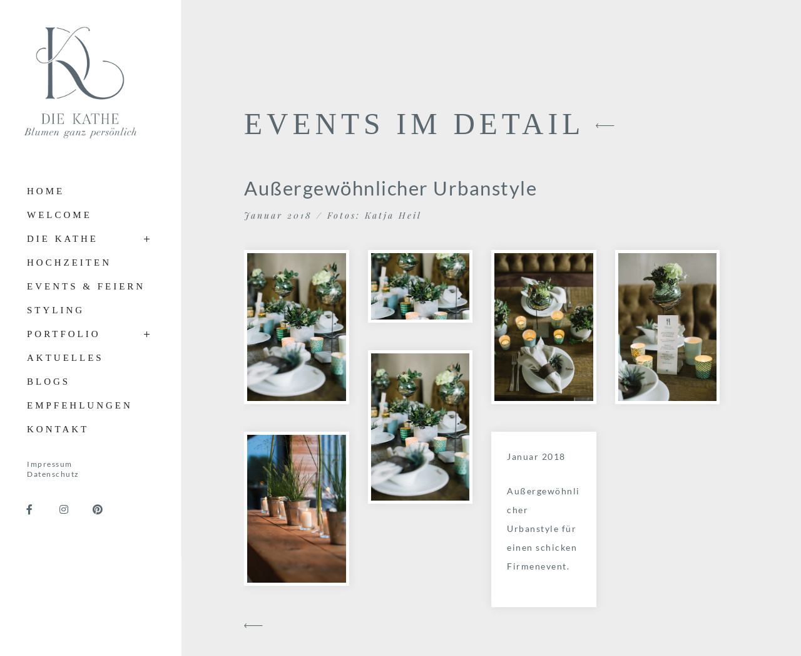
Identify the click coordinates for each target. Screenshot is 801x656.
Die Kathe (62, 239)
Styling (55, 310)
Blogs (48, 382)
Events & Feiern (86, 286)
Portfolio (64, 334)
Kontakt (58, 429)
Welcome (59, 215)
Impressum (50, 464)
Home (45, 191)
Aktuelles (65, 358)
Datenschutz (53, 474)
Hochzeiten (69, 263)
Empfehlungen (80, 405)
